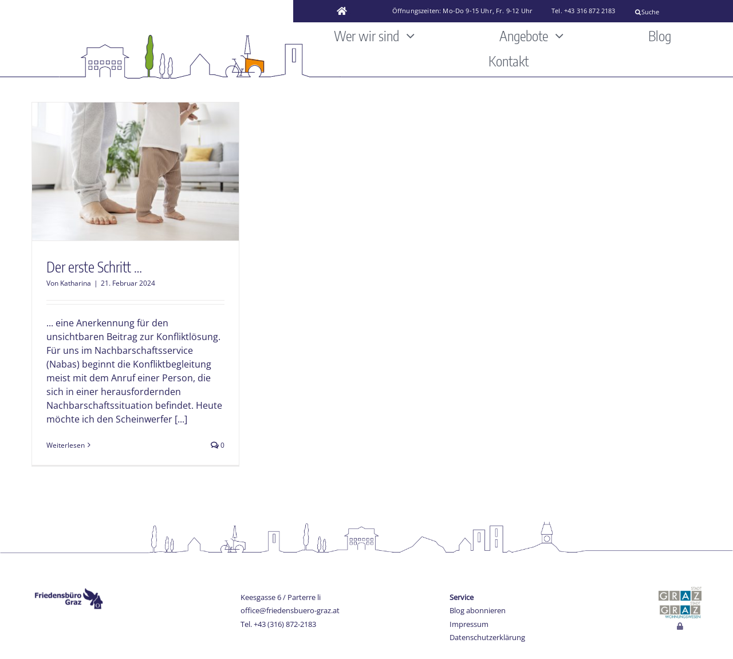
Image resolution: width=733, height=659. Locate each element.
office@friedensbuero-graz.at (290, 610)
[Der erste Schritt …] (135, 171)
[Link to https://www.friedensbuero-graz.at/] (342, 11)
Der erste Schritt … (94, 267)
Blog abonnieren (478, 610)
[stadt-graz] (680, 591)
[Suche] (679, 12)
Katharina (75, 283)
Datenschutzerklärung (487, 637)
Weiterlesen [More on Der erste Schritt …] (65, 445)
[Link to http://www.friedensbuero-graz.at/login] (680, 626)
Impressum (469, 624)
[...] (181, 419)
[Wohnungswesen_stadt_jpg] (680, 605)
